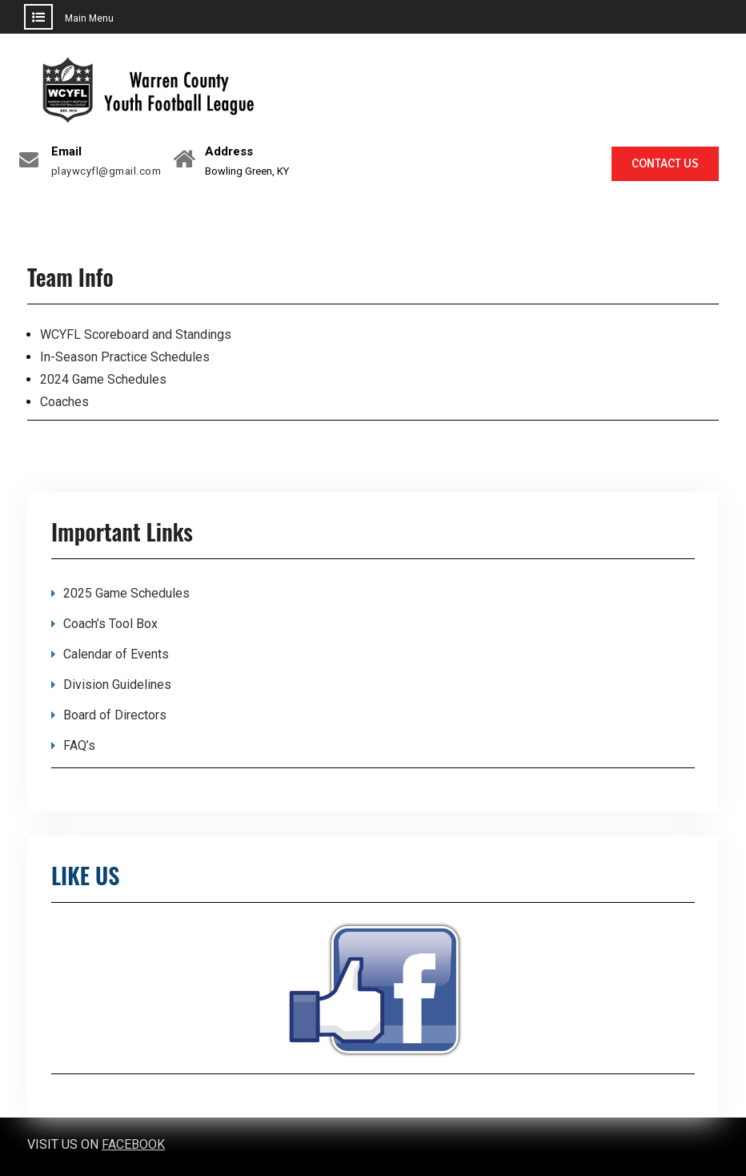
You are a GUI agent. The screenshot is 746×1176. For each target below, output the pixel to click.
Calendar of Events (116, 654)
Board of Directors (114, 715)
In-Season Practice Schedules (125, 356)
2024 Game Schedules (103, 379)
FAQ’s (79, 745)
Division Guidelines (117, 684)
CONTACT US (665, 163)
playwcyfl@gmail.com (106, 171)
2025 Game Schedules (126, 593)
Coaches (64, 401)
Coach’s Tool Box (110, 623)
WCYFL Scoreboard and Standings (135, 334)
